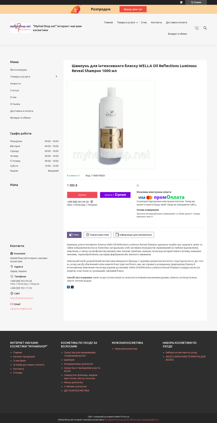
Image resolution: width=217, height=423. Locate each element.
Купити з (115, 194)
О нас (144, 22)
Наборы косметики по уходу (181, 352)
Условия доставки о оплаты (28, 364)
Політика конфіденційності (145, 420)
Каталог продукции (24, 356)
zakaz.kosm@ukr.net (21, 308)
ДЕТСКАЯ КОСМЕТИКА (76, 390)
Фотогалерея (18, 69)
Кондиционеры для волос (78, 363)
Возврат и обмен (177, 33)
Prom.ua (125, 417)
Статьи (14, 90)
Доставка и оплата (176, 22)
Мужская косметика (126, 348)
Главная (108, 22)
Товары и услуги (126, 22)
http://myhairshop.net (21, 298)
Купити (82, 195)
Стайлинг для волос (75, 386)
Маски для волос (73, 382)
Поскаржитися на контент (117, 420)
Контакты (156, 22)
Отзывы (15, 103)
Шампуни (69, 359)
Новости (15, 83)
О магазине (19, 360)
